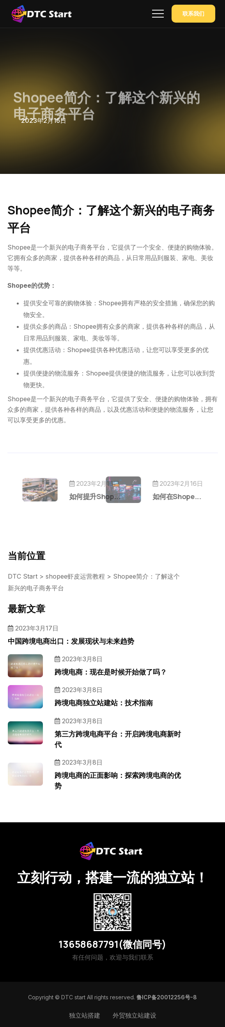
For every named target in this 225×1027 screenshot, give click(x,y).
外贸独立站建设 (134, 1015)
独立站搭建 (84, 1015)
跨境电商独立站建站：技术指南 (104, 702)
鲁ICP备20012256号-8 (166, 997)
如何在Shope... (162, 496)
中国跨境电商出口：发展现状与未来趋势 (71, 641)
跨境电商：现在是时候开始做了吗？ (111, 671)
